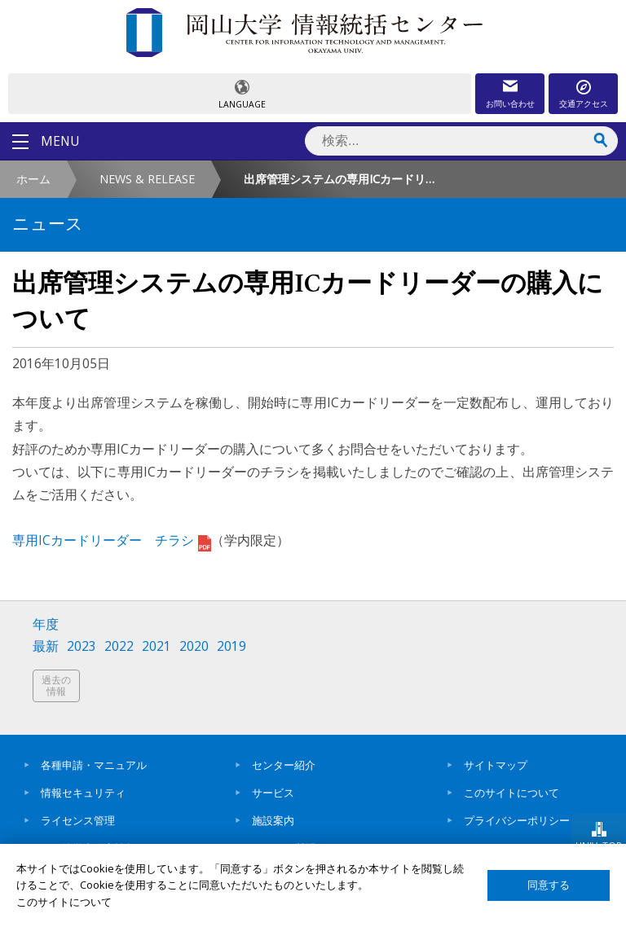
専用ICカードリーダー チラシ (111, 540)
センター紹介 (283, 765)
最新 (46, 646)
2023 (81, 646)
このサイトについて (511, 792)
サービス (273, 792)
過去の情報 (56, 685)
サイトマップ (495, 765)
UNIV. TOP (598, 845)
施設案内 (273, 820)
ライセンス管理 (78, 820)
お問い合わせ (510, 103)
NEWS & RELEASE (147, 179)
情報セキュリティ (83, 792)
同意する (548, 885)
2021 (156, 646)
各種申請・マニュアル (94, 765)
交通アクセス (583, 103)
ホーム (33, 179)
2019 (231, 646)
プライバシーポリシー (517, 820)
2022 (119, 646)
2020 (194, 646)
